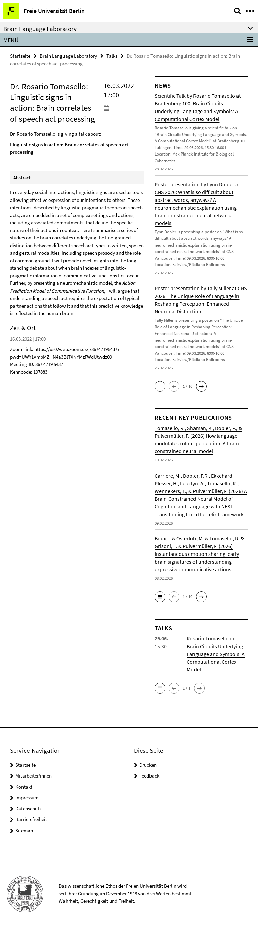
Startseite (20, 56)
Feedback (149, 775)
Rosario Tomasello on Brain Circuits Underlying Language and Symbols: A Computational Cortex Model (216, 654)
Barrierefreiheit (31, 819)
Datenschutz (28, 808)
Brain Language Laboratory (68, 56)
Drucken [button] (148, 765)
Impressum (26, 797)
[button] (160, 386)
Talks (111, 56)
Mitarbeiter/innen (33, 775)
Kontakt (23, 787)
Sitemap (24, 830)
